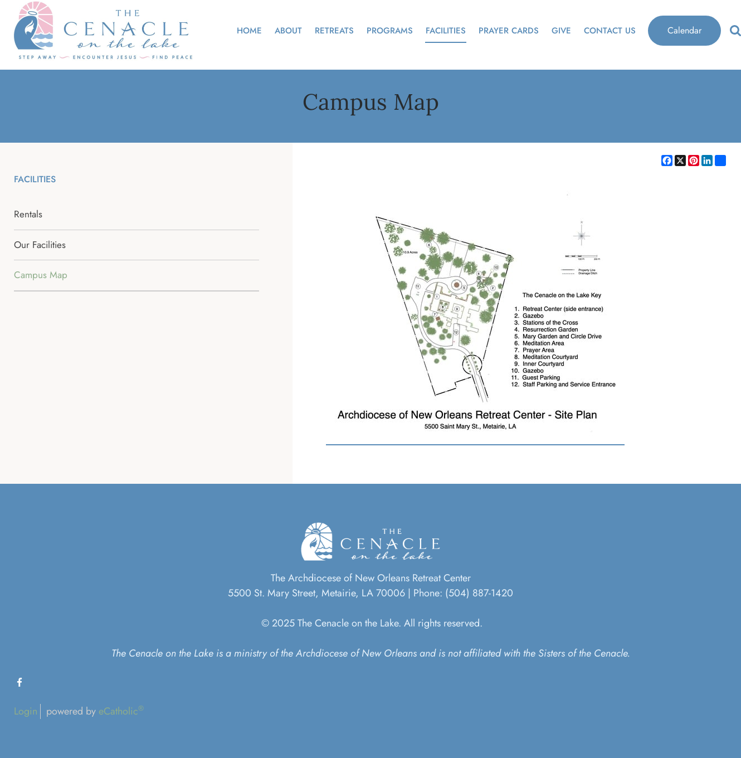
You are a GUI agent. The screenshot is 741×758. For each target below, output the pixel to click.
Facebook (19, 682)
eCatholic (121, 711)
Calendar (684, 30)
